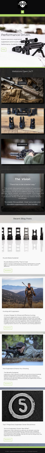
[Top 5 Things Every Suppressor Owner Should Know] (22, 405)
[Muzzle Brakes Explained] (22, 239)
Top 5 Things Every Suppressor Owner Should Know (19, 424)
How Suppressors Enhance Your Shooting (16, 368)
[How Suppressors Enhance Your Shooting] (22, 350)
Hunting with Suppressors (11, 311)
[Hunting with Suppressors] (22, 292)
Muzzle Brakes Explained (10, 258)
